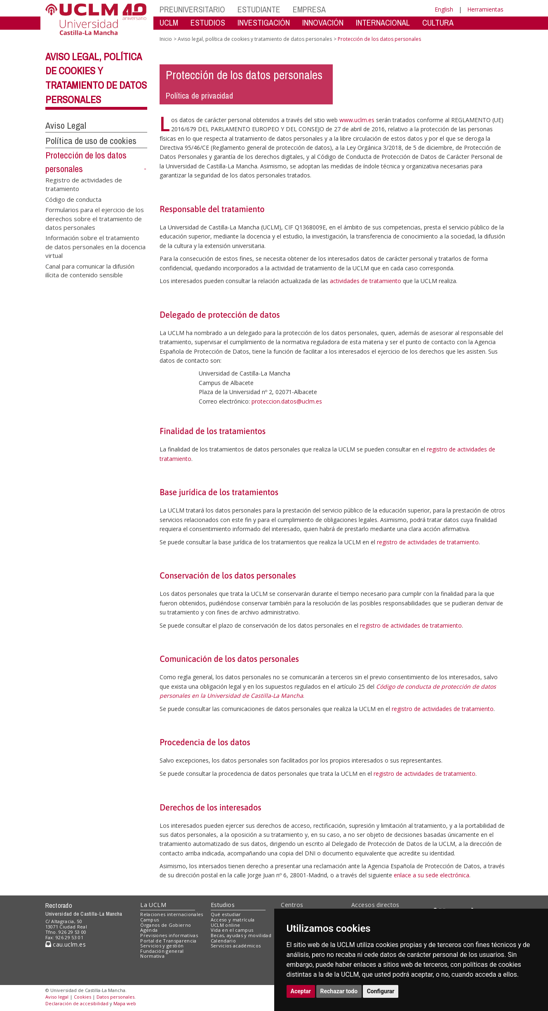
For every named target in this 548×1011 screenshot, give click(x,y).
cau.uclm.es (65, 944)
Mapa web (124, 1003)
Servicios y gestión (161, 945)
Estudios (223, 905)
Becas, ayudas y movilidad (241, 935)
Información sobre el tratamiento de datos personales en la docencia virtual (95, 247)
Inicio (166, 39)
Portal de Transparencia (168, 941)
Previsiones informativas (169, 935)
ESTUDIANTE (259, 9)
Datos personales (115, 997)
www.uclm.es (356, 120)
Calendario (223, 941)
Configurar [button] (381, 991)
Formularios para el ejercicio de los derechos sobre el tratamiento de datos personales (94, 218)
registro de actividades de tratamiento (428, 542)
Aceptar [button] (301, 991)
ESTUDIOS (208, 22)
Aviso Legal (65, 125)
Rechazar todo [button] (339, 991)
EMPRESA (309, 9)
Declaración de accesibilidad (76, 1003)
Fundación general (162, 951)
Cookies (82, 997)
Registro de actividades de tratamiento (83, 183)
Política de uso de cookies (90, 141)
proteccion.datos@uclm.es (287, 401)
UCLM (169, 22)
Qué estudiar (226, 914)
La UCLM (153, 905)
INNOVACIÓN (322, 22)
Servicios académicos (236, 945)
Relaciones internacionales (171, 914)
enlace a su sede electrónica (431, 875)
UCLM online (225, 925)
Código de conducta (73, 199)
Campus (149, 920)
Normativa (152, 956)
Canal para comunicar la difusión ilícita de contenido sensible (89, 270)
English (444, 9)
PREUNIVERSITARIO (192, 9)
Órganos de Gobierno (165, 925)
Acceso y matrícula (233, 920)
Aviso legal (56, 997)
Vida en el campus (232, 930)
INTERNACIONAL (383, 22)
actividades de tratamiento (365, 281)
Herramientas (485, 9)
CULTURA (438, 22)
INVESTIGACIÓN (264, 22)
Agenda (149, 930)
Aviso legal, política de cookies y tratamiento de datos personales (255, 39)
